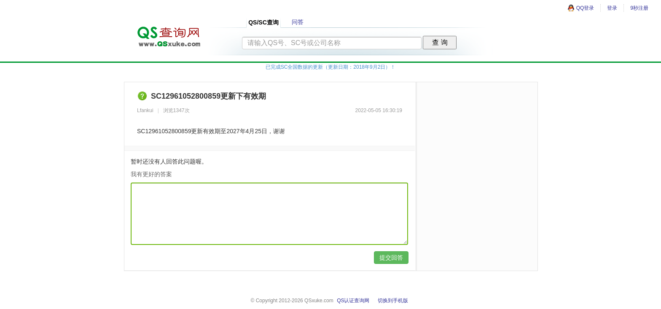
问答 (298, 22)
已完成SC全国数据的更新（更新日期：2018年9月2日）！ (331, 67)
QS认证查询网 (353, 301)
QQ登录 (581, 8)
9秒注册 (639, 8)
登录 (612, 8)
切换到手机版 (393, 301)
